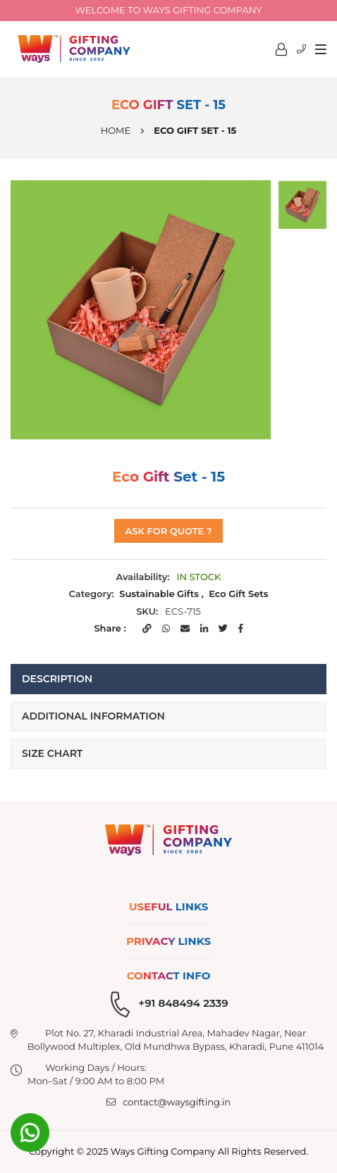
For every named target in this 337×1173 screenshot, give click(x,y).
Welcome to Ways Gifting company (168, 9)
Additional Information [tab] (93, 716)
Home (116, 130)
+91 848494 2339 (183, 1003)
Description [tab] (57, 678)
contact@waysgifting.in (177, 1102)
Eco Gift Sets (238, 593)
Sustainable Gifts (159, 593)
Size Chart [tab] (52, 753)
